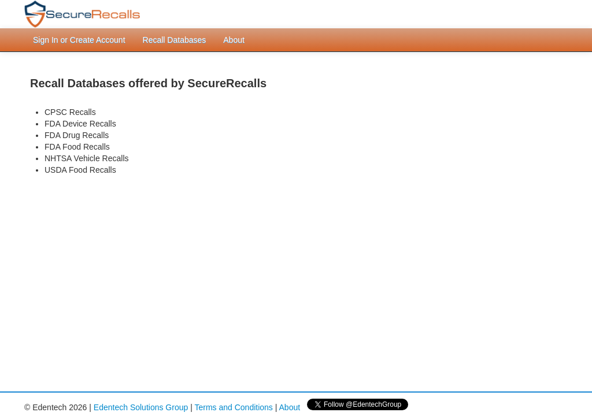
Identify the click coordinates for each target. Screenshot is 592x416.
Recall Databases (174, 39)
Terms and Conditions (233, 407)
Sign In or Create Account (79, 39)
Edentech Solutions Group (141, 407)
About (234, 39)
